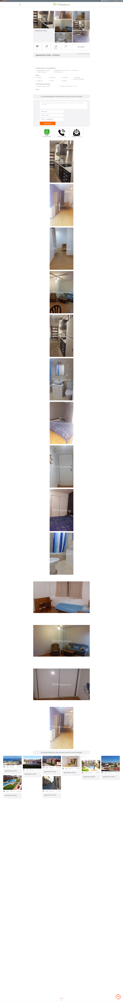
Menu (20, 4)
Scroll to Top (118, 996)
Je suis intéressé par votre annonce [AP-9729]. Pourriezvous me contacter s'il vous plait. (63, 105)
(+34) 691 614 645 (118, 0)
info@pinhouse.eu (107, 0)
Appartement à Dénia (11, 771)
